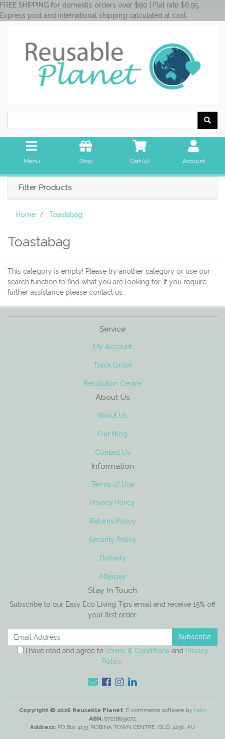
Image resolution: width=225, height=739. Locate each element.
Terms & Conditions (138, 651)
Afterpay (112, 576)
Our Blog (113, 434)
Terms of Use (112, 484)
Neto (200, 710)
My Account (112, 347)
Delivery (113, 558)
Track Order (113, 365)
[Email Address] (90, 637)
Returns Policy (113, 521)
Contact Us (112, 452)
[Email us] (93, 682)
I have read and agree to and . (112, 656)
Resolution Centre (113, 383)
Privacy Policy (112, 503)
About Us (113, 415)
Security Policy (112, 540)
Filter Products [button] (45, 187)
